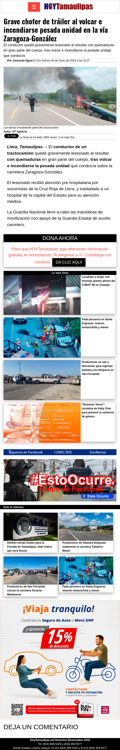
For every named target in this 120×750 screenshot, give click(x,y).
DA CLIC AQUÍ (69, 262)
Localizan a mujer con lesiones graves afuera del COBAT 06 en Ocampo (98, 280)
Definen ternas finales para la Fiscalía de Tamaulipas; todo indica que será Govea (29, 546)
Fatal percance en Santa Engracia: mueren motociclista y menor (97, 323)
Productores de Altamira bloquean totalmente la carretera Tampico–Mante (84, 546)
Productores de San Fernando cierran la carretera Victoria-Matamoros (26, 590)
